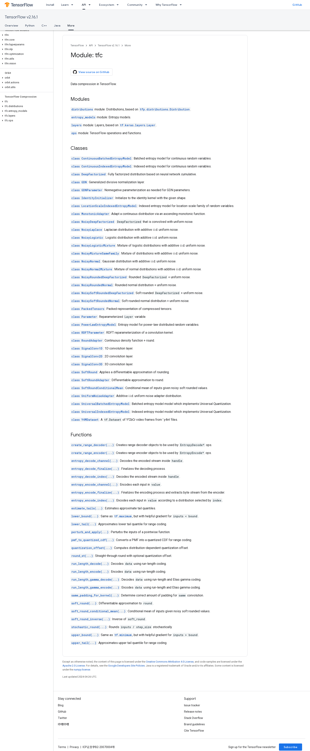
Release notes (193, 711)
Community (135, 5)
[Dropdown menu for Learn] (73, 4)
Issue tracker (192, 705)
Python (29, 25)
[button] (26, 35)
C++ (44, 25)
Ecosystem (106, 5)
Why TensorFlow (166, 5)
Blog (60, 705)
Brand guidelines (194, 724)
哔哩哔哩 (63, 724)
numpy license (82, 669)
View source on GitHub (91, 72)
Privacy (74, 747)
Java (57, 25)
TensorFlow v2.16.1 (21, 17)
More (128, 45)
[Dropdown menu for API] (90, 4)
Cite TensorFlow (194, 730)
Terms (62, 747)
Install (50, 5)
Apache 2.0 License (73, 665)
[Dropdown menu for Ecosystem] (119, 4)
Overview (11, 25)
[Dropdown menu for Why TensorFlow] (182, 4)
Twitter (62, 718)
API (91, 45)
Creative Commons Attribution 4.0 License (170, 661)
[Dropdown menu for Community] (147, 4)
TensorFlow (77, 45)
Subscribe (290, 747)
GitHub (297, 5)
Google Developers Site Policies (126, 665)
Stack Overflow (193, 718)
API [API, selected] (84, 5)
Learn (65, 5)
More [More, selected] (71, 25)
